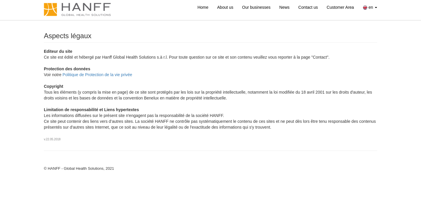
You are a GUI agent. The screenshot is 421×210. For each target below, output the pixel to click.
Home (202, 7)
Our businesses (256, 7)
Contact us (308, 7)
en (370, 7)
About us (225, 7)
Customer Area (340, 7)
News (284, 7)
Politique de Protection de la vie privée (97, 74)
